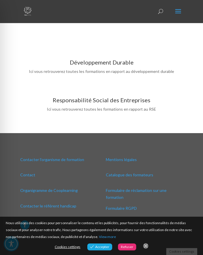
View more (107, 237)
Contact (27, 174)
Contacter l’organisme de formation (52, 159)
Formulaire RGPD (121, 208)
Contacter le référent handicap (48, 205)
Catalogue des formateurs (129, 174)
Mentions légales (121, 159)
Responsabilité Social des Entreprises (101, 100)
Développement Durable (102, 62)
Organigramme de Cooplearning (49, 190)
